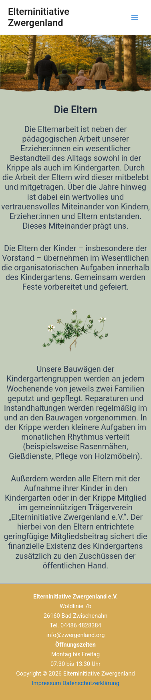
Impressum (46, 683)
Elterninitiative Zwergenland (38, 17)
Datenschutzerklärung (90, 683)
